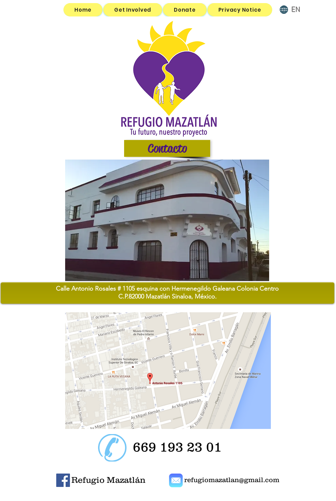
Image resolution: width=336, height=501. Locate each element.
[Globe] (283, 9)
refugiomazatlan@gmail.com (231, 479)
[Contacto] (167, 148)
